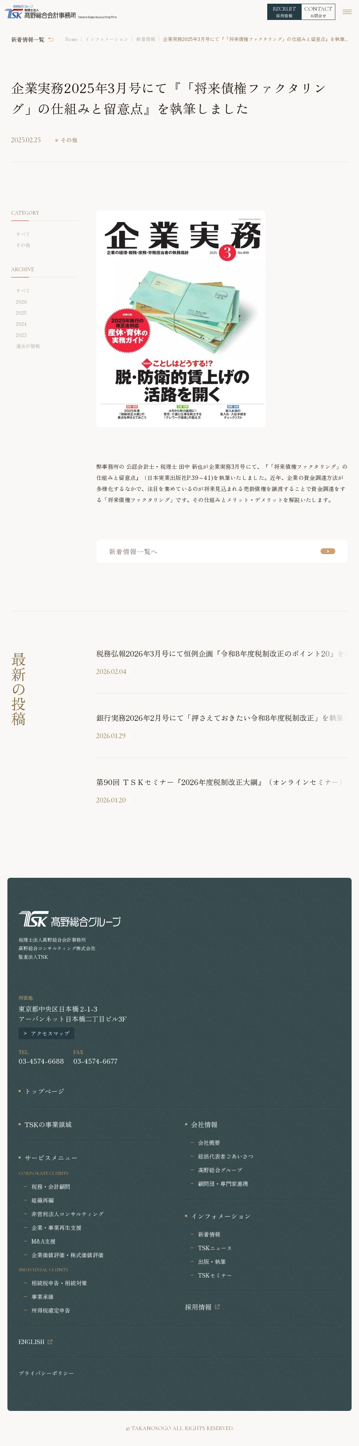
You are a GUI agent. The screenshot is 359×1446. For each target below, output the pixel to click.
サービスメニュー (51, 1157)
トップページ (44, 1091)
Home (71, 38)
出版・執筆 (212, 1261)
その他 (69, 140)
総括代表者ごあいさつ (226, 1156)
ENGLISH (31, 1342)
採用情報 (198, 1307)
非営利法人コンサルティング (67, 1214)
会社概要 (209, 1142)
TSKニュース (215, 1248)
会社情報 (204, 1124)
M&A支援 (43, 1241)
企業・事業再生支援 (56, 1227)
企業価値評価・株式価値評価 (67, 1255)
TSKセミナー (215, 1275)
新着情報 (145, 38)
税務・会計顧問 (50, 1186)
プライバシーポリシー (46, 1373)
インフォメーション (106, 38)
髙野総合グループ (220, 1170)
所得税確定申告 (50, 1310)
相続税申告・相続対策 (59, 1283)
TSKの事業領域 (48, 1124)
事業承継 (42, 1296)
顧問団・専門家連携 (223, 1183)
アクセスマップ (50, 1033)
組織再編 (42, 1200)
